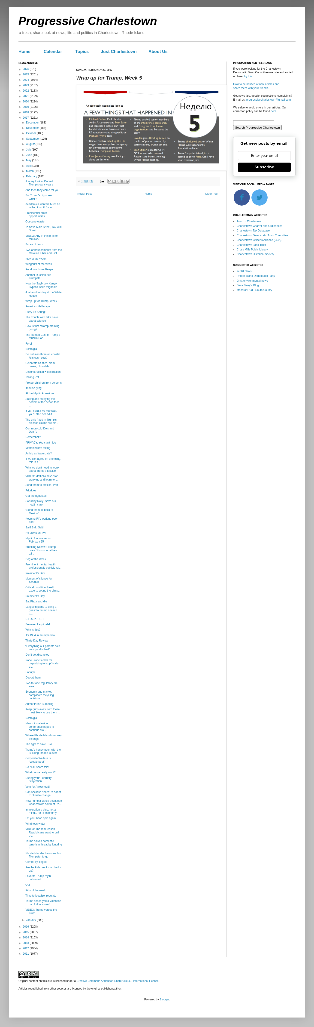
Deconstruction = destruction (42, 371)
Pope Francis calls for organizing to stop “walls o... (42, 664)
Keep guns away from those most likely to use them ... (42, 711)
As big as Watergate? (38, 453)
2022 (26, 90)
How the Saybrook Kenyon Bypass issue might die (41, 285)
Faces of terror (34, 244)
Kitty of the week (35, 890)
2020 (26, 101)
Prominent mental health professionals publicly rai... (43, 566)
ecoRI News (244, 271)
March (30, 171)
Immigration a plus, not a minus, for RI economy (41, 811)
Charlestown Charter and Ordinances (259, 226)
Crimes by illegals (36, 862)
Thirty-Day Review (36, 640)
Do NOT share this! (37, 767)
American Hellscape (37, 306)
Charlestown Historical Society (255, 254)
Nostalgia (31, 349)
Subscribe (264, 167)
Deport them (33, 677)
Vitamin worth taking (37, 448)
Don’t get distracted (37, 654)
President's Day (35, 573)
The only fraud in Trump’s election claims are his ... (42, 421)
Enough (30, 672)
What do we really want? (40, 772)
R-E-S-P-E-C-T (34, 619)
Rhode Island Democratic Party (256, 276)
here (273, 111)
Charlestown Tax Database (253, 230)
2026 (26, 69)
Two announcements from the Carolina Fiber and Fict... (43, 251)
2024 (26, 79)
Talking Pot (32, 377)
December (33, 122)
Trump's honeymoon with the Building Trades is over (43, 751)
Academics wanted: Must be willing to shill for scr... (42, 206)
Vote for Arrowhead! (37, 786)
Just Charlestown (119, 51)
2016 (26, 926)
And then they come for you (42, 190)
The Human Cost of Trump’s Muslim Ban (42, 336)
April (29, 165)
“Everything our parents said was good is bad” (42, 648)
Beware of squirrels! (37, 624)
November (33, 128)
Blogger (164, 999)
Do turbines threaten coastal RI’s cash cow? (42, 356)
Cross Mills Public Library (252, 249)
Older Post (211, 193)
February (32, 176)
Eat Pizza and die (36, 601)
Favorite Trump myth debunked (38, 877)
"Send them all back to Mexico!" (39, 511)
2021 (26, 96)
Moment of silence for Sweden (38, 580)
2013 (26, 943)
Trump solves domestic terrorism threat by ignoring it (43, 844)
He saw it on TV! (35, 532)
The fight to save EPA (38, 744)
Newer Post (84, 193)
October (31, 133)
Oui (27, 884)
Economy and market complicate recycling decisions (39, 695)
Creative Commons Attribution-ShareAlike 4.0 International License (117, 981)
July (29, 149)
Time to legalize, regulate (40, 895)
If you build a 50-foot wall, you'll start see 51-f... (41, 412)
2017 (26, 117)
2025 (26, 74)
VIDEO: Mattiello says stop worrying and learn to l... (41, 478)
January (31, 920)
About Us (158, 51)
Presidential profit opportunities (36, 214)
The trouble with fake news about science (41, 319)
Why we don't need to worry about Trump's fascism (42, 469)
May (29, 160)
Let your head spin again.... (42, 818)
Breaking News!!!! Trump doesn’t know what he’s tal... (41, 550)
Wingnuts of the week (38, 264)
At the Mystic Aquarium (39, 393)
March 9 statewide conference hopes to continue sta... (39, 727)
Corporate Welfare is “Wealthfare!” (38, 760)
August (31, 144)
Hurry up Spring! (35, 312)
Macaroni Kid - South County (254, 290)
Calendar (53, 51)
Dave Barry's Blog (248, 285)
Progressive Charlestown (87, 21)
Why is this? (32, 629)
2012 (26, 948)
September (33, 138)
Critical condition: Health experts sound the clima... (42, 589)
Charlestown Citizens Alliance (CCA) (259, 240)
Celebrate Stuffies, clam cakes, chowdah (40, 364)
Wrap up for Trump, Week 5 (42, 301)
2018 (26, 112)
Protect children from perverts (43, 382)
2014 (26, 937)
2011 (26, 953)
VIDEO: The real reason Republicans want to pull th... (42, 832)
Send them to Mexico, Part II (42, 485)
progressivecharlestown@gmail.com (268, 99)
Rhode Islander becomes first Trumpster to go (43, 855)
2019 (26, 106)
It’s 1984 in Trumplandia (40, 635)
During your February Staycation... (38, 779)
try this (248, 76)
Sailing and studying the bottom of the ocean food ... (42, 402)
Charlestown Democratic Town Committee (262, 235)
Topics (82, 51)
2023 (26, 85)
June (29, 155)
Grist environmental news (252, 280)
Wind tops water (35, 823)
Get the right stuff (36, 495)
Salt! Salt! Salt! (34, 527)
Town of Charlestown (249, 221)
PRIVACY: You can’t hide (40, 442)
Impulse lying (33, 388)
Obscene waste (35, 221)
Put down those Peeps (39, 269)
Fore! (28, 343)
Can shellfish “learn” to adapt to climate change (43, 793)
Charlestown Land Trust (251, 245)
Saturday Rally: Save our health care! (40, 503)
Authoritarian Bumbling (39, 704)
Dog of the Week (35, 559)
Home (24, 51)
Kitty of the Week (35, 258)
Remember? (33, 437)
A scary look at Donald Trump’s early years (39, 183)
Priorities (30, 490)
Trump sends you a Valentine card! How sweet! (43, 902)
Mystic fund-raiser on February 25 (38, 540)
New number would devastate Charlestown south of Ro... (43, 802)
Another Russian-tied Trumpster (38, 276)
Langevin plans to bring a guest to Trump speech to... (41, 610)
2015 (26, 932)
